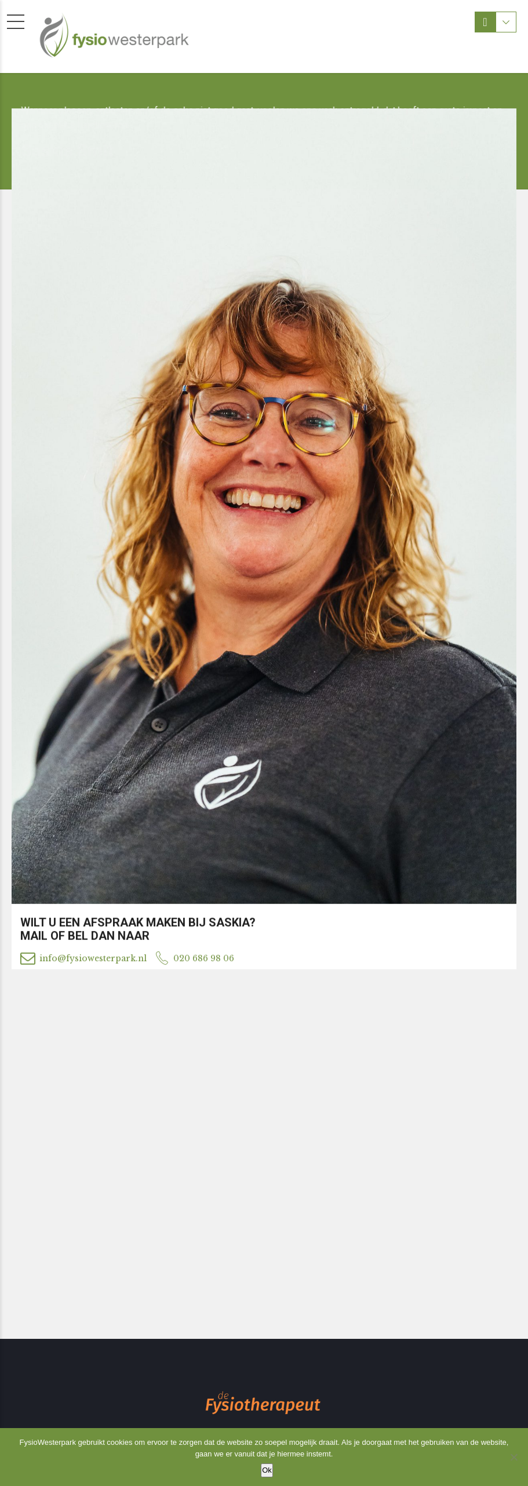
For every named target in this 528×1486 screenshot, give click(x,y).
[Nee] (513, 1457)
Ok (267, 1470)
